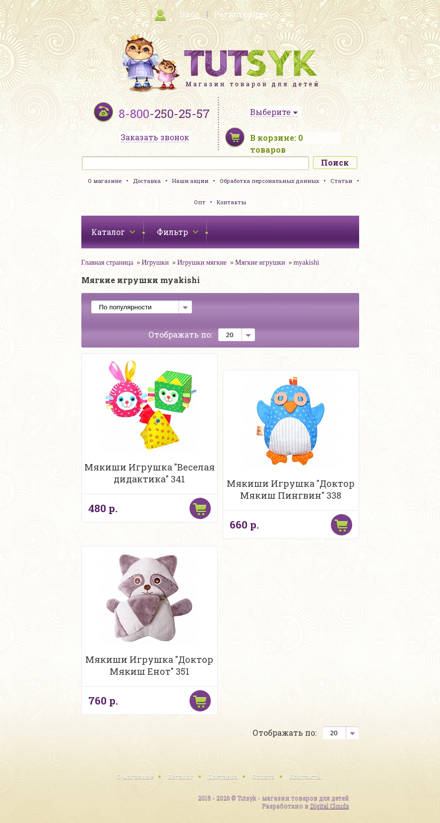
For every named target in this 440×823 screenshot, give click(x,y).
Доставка (147, 180)
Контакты (231, 202)
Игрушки (155, 262)
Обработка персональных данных (269, 180)
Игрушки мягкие (202, 262)
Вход (190, 14)
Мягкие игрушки (260, 262)
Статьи (341, 180)
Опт (199, 202)
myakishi (306, 262)
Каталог (180, 776)
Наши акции (190, 180)
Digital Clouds (329, 806)
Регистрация (241, 14)
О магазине (105, 180)
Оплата (263, 776)
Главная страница (107, 262)
